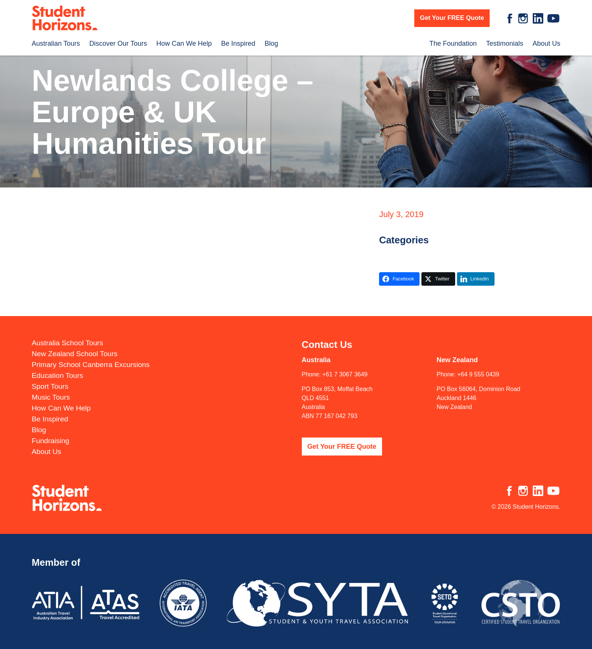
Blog (271, 43)
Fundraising (50, 436)
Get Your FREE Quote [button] (452, 17)
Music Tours (51, 393)
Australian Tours (56, 43)
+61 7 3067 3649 (345, 370)
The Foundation (453, 43)
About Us (546, 43)
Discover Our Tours (118, 43)
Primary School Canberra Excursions (91, 360)
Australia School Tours (67, 338)
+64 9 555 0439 (478, 370)
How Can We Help (184, 43)
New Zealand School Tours (75, 349)
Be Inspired (238, 43)
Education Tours (57, 371)
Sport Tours (50, 382)
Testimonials (504, 43)
